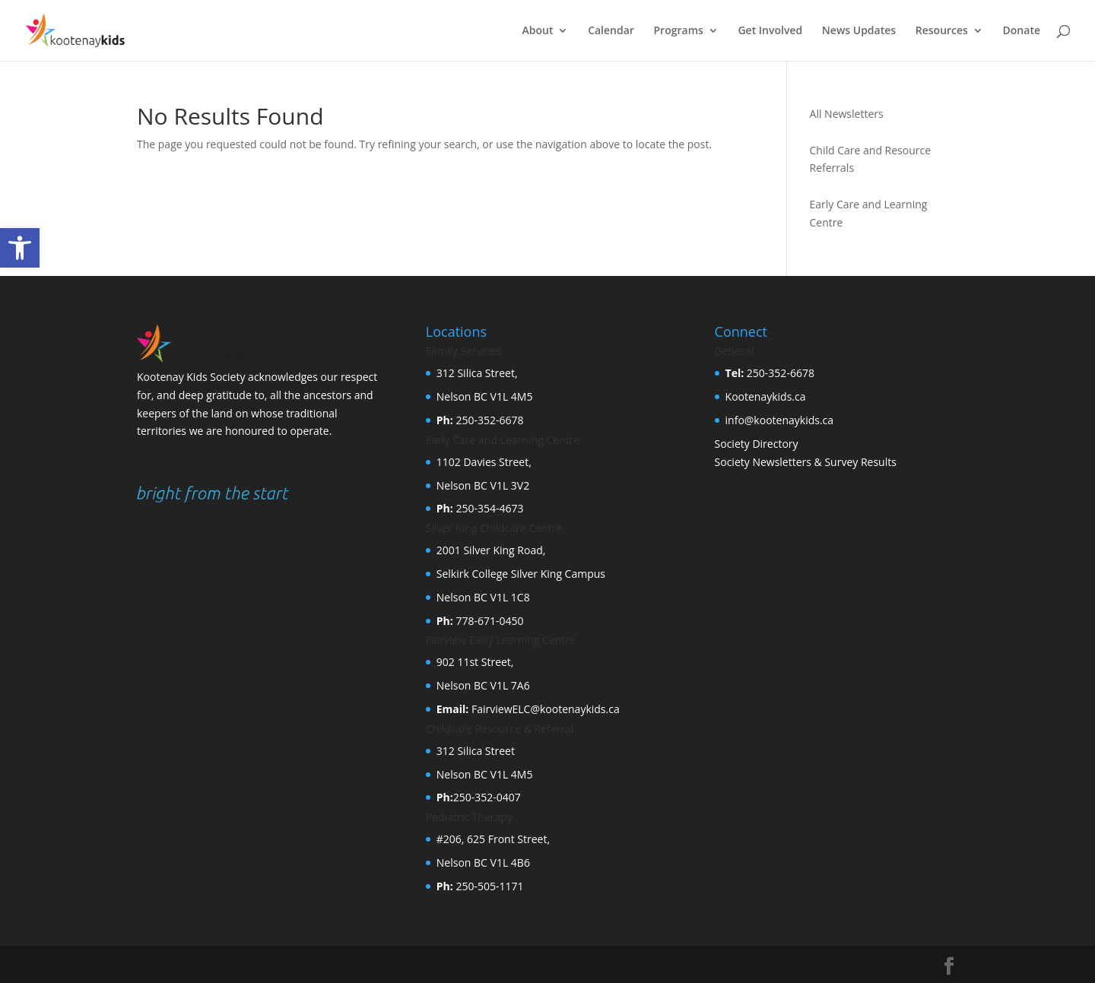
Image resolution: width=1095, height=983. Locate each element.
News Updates (859, 31)
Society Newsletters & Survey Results (806, 462)
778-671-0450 (488, 621)
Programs (678, 31)
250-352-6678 (488, 420)
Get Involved (770, 31)
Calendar (611, 31)
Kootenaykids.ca (765, 396)
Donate (1021, 31)
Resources (942, 31)
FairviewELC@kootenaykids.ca (543, 709)
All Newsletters (847, 113)
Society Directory (756, 443)
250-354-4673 (488, 508)
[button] (20, 248)
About (538, 31)
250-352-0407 (487, 797)
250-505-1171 (488, 886)
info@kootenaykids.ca (779, 420)
